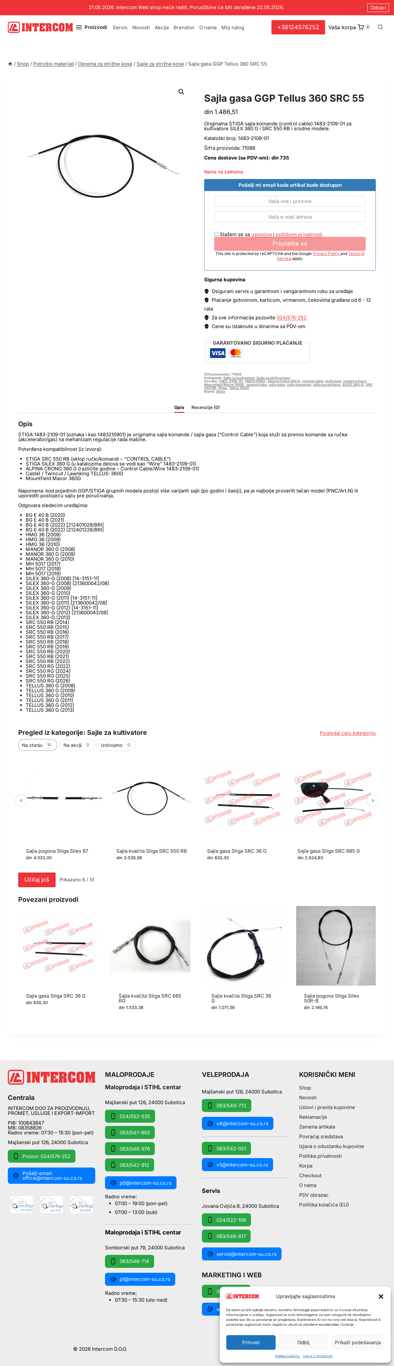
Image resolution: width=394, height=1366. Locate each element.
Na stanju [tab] (38, 744)
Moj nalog (232, 27)
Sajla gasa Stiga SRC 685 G (328, 851)
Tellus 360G (239, 388)
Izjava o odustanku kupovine (331, 1146)
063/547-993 (130, 1132)
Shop (305, 1088)
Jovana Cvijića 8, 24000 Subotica (240, 1205)
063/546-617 (226, 1236)
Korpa (305, 1166)
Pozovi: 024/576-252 (42, 1156)
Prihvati (251, 1342)
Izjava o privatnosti (317, 1356)
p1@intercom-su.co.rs (140, 1279)
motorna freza (354, 381)
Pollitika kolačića (287, 1356)
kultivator (333, 381)
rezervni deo (256, 385)
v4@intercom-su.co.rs (238, 1123)
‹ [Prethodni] (21, 800)
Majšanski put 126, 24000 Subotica (48, 1142)
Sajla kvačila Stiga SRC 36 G (241, 998)
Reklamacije (313, 1117)
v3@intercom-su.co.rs (237, 1164)
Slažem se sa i (268, 234)
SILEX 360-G (353, 385)
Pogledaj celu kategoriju (348, 733)
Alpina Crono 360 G (284, 381)
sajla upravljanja (326, 385)
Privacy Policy (326, 253)
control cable (312, 381)
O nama (208, 27)
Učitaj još (36, 879)
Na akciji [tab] (77, 744)
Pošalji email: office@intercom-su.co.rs (47, 1175)
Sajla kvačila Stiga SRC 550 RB (151, 851)
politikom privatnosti (299, 234)
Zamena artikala (317, 1127)
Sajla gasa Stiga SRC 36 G (237, 851)
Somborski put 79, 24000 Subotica (145, 1247)
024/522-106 (226, 1220)
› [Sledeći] (373, 800)
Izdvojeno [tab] (116, 744)
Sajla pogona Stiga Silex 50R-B (331, 998)
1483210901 (255, 381)
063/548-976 (130, 1148)
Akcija (162, 27)
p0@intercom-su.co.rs (141, 1183)
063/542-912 (129, 1165)
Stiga (222, 388)
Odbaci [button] (378, 8)
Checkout (310, 1175)
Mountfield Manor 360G (224, 385)
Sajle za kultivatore (239, 378)
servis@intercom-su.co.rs (242, 1254)
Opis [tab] (179, 407)
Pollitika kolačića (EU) (324, 1205)
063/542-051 (226, 1148)
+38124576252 (298, 27)
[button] (381, 1296)
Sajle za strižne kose (240, 91)
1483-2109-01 (231, 381)
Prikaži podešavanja (358, 1342)
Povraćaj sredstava (321, 1136)
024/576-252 (292, 317)
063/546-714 (129, 1261)
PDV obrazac (314, 1195)
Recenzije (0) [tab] (205, 407)
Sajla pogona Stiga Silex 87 (57, 851)
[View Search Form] (380, 27)
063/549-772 (226, 1105)
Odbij (303, 1342)
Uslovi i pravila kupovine (327, 1107)
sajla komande (299, 385)
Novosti (141, 27)
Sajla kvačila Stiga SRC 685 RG (150, 998)
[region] (197, 812)
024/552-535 (130, 1116)
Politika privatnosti (320, 1156)
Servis (120, 27)
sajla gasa (277, 385)
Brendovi (184, 27)
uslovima (261, 234)
